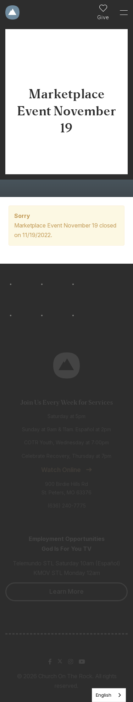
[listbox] (109, 695)
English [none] (103, 695)
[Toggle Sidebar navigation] (120, 12)
